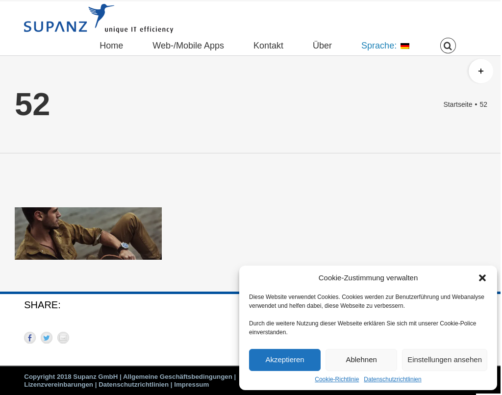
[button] (482, 278)
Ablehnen (361, 359)
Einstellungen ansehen (444, 359)
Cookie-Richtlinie (337, 379)
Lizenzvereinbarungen (58, 384)
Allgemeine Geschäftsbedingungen (177, 376)
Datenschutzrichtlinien (392, 379)
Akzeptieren (284, 359)
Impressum (191, 384)
